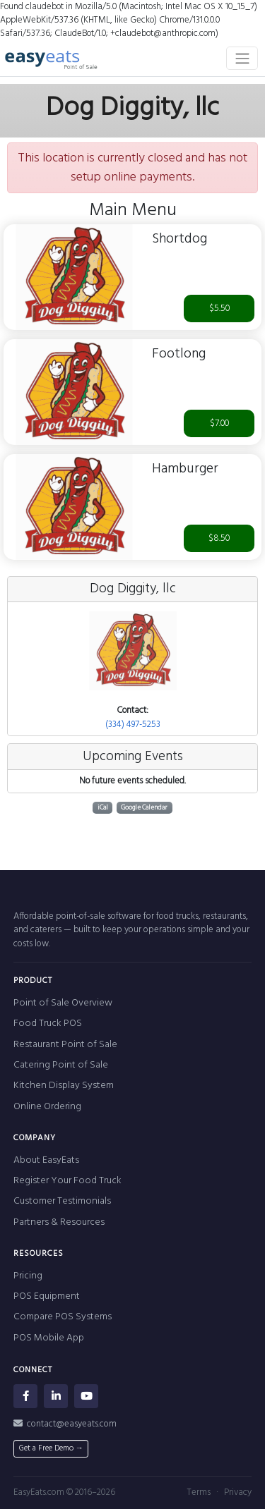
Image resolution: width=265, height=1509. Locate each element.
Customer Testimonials (62, 1201)
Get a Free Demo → (51, 1448)
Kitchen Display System (63, 1085)
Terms (199, 1492)
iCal (103, 807)
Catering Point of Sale (60, 1065)
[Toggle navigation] (242, 58)
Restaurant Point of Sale (65, 1045)
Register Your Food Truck (67, 1181)
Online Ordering (47, 1107)
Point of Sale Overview (62, 1003)
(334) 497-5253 (132, 724)
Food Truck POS (47, 1023)
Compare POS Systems (62, 1317)
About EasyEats (46, 1160)
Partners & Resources (59, 1222)
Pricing (27, 1276)
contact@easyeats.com (65, 1424)
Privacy (238, 1492)
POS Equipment (46, 1296)
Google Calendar (144, 807)
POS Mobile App (48, 1338)
